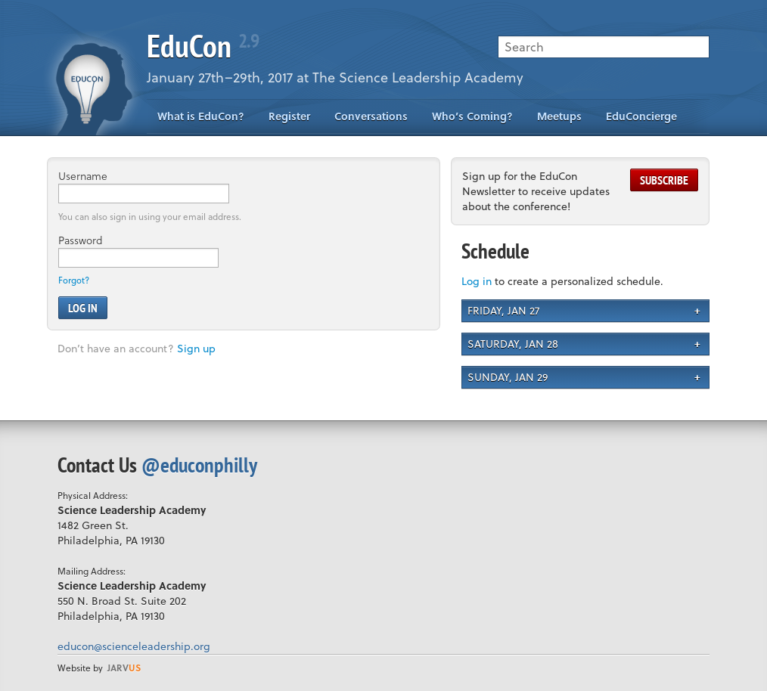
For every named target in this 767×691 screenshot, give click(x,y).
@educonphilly (199, 465)
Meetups (559, 116)
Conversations (371, 116)
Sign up (196, 348)
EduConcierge (641, 116)
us (124, 667)
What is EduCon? (200, 116)
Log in (476, 281)
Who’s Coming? (472, 116)
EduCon (203, 46)
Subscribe (664, 179)
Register (289, 116)
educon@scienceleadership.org (133, 646)
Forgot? (73, 280)
